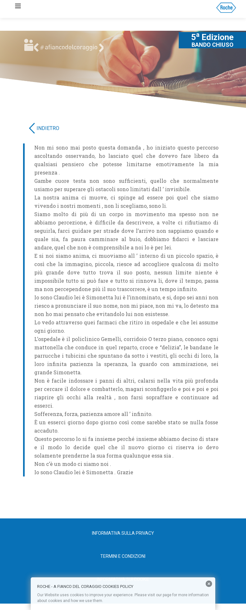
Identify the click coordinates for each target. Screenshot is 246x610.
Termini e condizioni (122, 556)
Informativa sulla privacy (123, 533)
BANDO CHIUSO (213, 45)
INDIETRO (48, 128)
